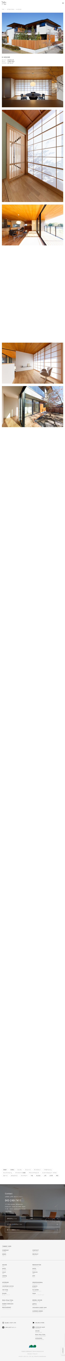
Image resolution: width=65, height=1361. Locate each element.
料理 (57, 1175)
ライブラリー (24, 1175)
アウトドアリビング (34, 1172)
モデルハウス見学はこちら (32, 1224)
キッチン (19, 1169)
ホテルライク (14, 1175)
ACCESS (8, 1211)
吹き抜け (38, 1175)
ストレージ (28, 1169)
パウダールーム (48, 1169)
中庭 (32, 1175)
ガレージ (5, 1175)
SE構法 (12, 1169)
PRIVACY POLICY (32, 1353)
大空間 (51, 1175)
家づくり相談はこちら (32, 1230)
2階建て (5, 1169)
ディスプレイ (37, 1169)
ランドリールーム (7, 1172)
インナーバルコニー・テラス (49, 1172)
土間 (45, 1175)
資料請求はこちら (32, 1219)
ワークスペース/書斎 (20, 1172)
